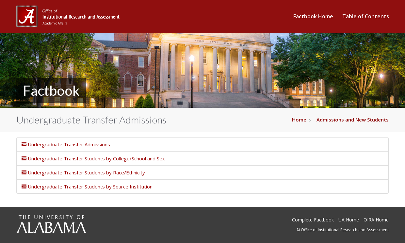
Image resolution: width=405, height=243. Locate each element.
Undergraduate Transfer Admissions (66, 144)
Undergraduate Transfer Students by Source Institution (87, 186)
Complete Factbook (313, 220)
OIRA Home (376, 220)
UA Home (348, 220)
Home (299, 119)
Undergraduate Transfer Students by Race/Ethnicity (83, 172)
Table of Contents (365, 16)
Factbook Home (313, 16)
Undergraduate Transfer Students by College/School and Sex (93, 158)
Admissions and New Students (352, 119)
